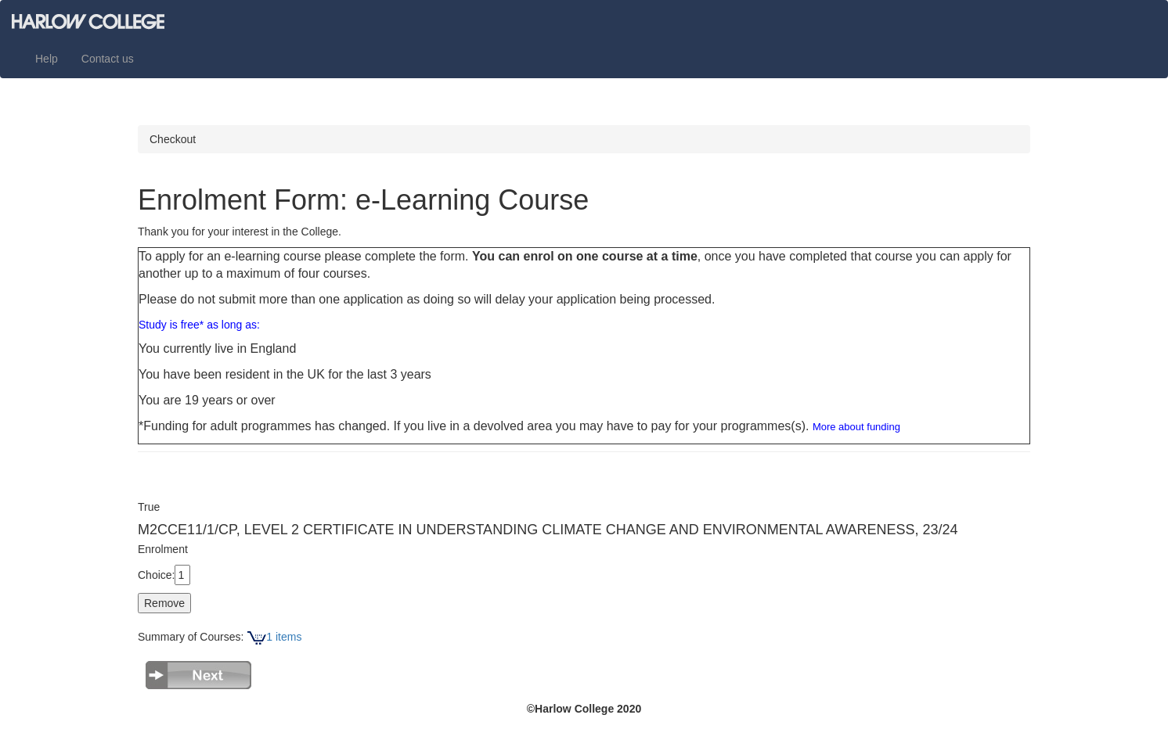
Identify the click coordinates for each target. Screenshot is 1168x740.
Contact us (107, 58)
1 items (274, 636)
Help (46, 58)
